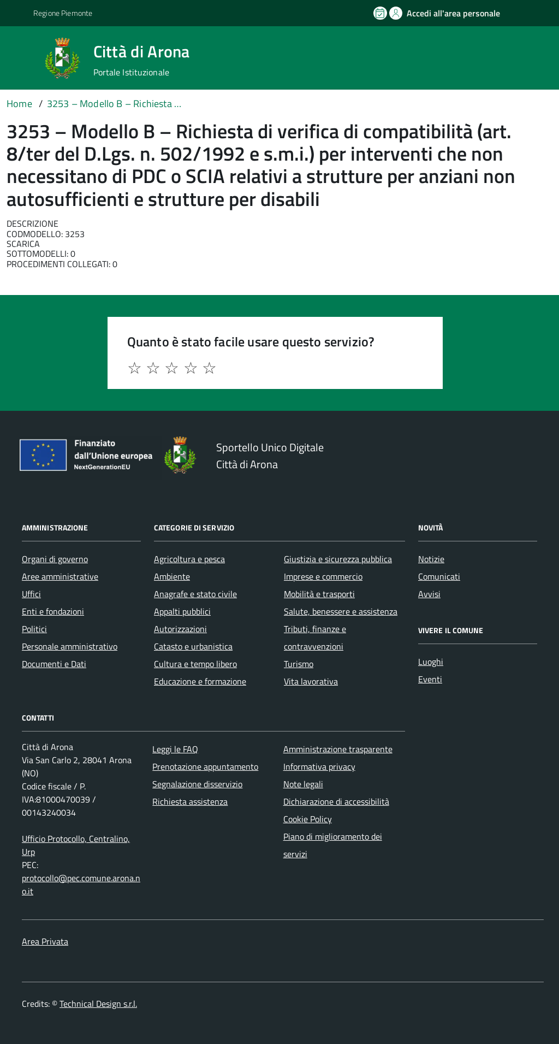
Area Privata (45, 941)
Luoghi (430, 661)
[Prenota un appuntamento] (381, 13)
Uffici (31, 593)
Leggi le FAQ (175, 749)
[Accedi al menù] (23, 57)
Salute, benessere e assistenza (340, 611)
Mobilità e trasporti (319, 593)
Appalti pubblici (182, 611)
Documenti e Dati (54, 663)
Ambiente (172, 576)
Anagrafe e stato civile (195, 593)
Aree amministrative (60, 576)
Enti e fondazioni (53, 611)
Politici (34, 628)
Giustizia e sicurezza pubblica (338, 558)
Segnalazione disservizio (197, 784)
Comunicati (439, 576)
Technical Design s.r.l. (98, 1003)
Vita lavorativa (311, 681)
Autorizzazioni (180, 628)
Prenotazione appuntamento (205, 766)
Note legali (303, 784)
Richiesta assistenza (190, 801)
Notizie (431, 558)
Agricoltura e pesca (189, 558)
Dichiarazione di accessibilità (336, 801)
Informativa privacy (319, 766)
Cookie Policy (307, 818)
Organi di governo (55, 558)
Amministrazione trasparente (338, 749)
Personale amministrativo (69, 646)
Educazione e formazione (200, 681)
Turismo (298, 663)
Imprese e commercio (323, 576)
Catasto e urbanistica (193, 646)
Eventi (430, 679)
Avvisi (429, 593)
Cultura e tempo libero (195, 663)
